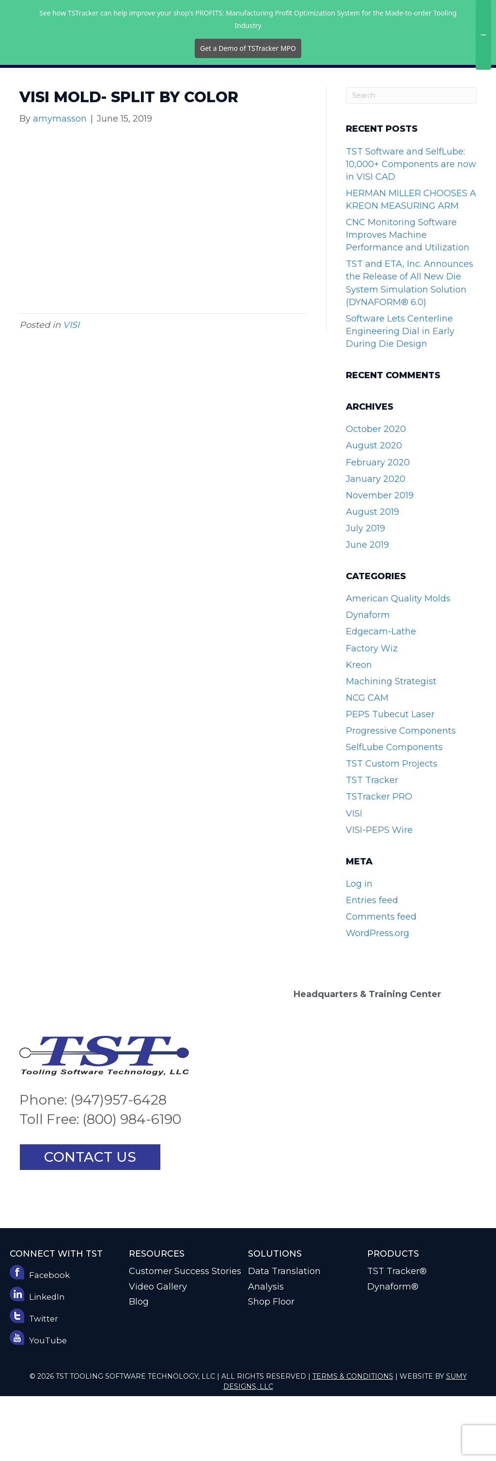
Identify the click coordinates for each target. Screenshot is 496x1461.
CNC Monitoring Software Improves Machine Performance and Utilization (407, 300)
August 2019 (372, 576)
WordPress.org (377, 998)
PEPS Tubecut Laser (390, 779)
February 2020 (378, 527)
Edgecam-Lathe (381, 696)
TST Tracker (372, 845)
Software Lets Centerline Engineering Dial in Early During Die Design (400, 396)
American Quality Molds (398, 663)
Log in (359, 948)
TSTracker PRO (379, 861)
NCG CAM (367, 762)
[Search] (411, 160)
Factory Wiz (372, 713)
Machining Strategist (391, 746)
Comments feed (381, 981)
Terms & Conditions (352, 1441)
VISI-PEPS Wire (379, 895)
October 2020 (376, 494)
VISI (71, 389)
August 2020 (374, 510)
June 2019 (367, 609)
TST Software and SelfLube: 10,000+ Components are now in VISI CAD (411, 229)
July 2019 (365, 593)
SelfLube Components (394, 812)
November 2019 (380, 560)
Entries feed (372, 965)
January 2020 (375, 543)
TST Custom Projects (391, 828)
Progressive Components (401, 795)
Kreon (359, 729)
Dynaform (368, 680)
